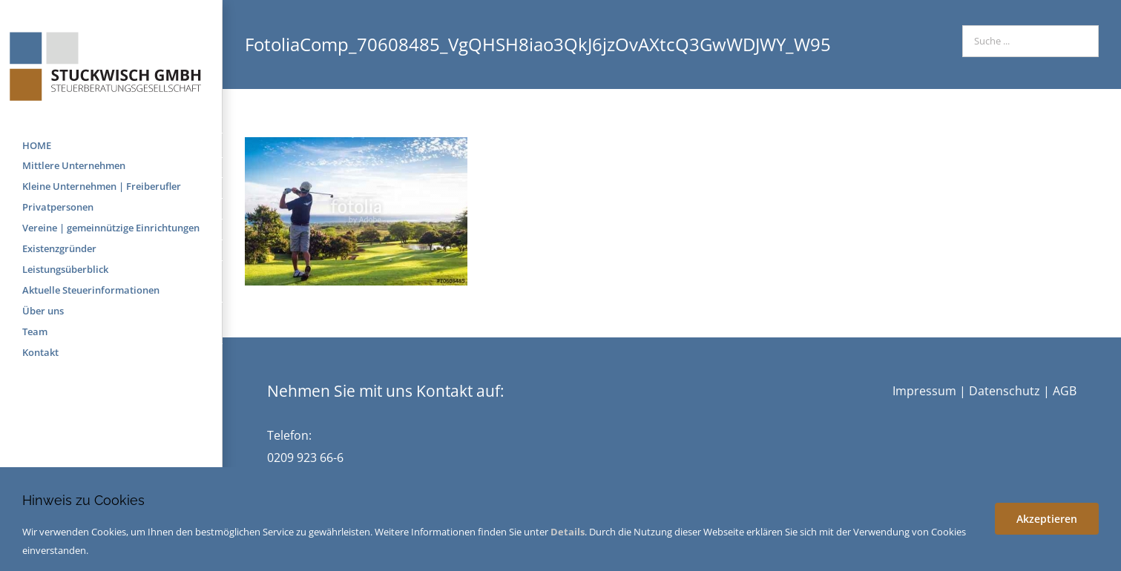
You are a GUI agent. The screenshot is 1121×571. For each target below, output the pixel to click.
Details (567, 531)
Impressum (924, 391)
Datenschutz (1004, 391)
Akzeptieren (1046, 519)
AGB (1064, 391)
